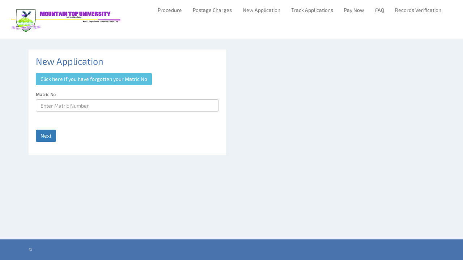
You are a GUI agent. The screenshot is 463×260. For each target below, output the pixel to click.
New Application (261, 10)
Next (46, 136)
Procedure (170, 10)
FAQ (379, 10)
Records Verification (418, 10)
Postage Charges (212, 10)
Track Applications (312, 10)
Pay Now (354, 10)
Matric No (46, 94)
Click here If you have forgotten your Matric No (94, 79)
